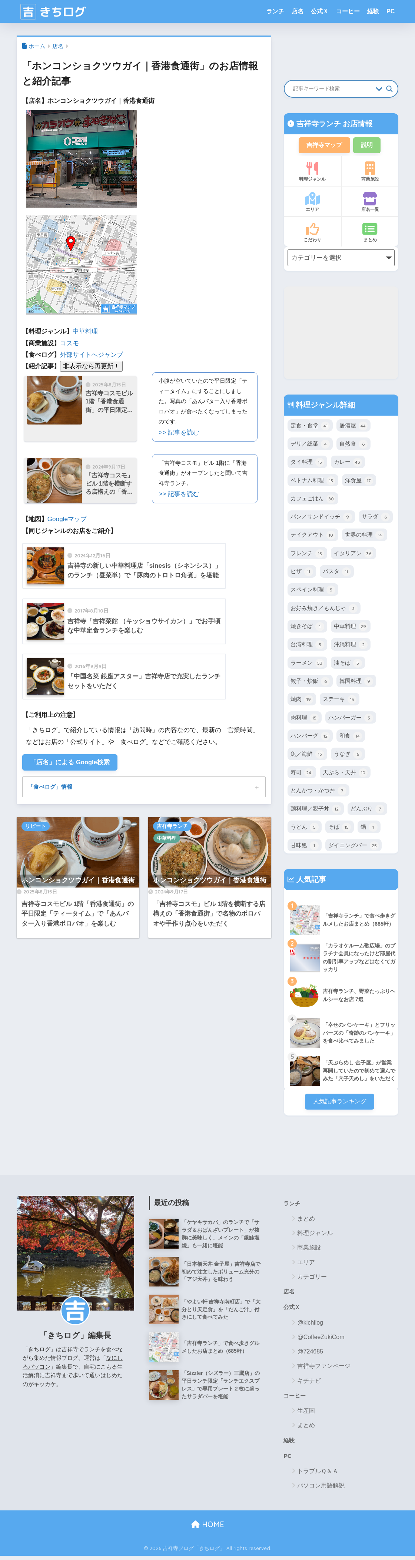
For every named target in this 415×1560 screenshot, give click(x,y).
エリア (312, 203)
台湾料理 (307, 645)
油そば (348, 664)
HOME (207, 1528)
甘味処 (304, 846)
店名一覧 (370, 203)
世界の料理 (364, 535)
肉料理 (304, 718)
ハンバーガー (350, 718)
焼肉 (301, 700)
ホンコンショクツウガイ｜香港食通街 (78, 881)
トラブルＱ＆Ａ (317, 1475)
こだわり (312, 233)
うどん (304, 827)
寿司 (301, 773)
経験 (373, 11)
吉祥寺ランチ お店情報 (333, 124)
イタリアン (353, 554)
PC (390, 11)
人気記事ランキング (339, 1102)
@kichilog (310, 1325)
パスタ (337, 572)
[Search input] (332, 89)
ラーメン (307, 664)
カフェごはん (312, 499)
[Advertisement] (341, 333)
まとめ (370, 233)
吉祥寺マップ (323, 145)
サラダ (376, 517)
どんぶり (367, 809)
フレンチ (307, 554)
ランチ (275, 11)
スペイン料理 (312, 590)
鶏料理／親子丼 (315, 809)
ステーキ (339, 700)
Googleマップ (67, 519)
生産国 (306, 1414)
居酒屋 (353, 426)
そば (339, 827)
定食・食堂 (310, 426)
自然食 (353, 444)
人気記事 (310, 880)
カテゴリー (312, 1279)
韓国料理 (356, 682)
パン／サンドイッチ (321, 517)
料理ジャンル (312, 172)
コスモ (69, 343)
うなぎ (348, 755)
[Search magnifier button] (389, 89)
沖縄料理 (351, 645)
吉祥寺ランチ (172, 827)
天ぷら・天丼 (345, 773)
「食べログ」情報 (51, 787)
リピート (35, 827)
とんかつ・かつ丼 (318, 791)
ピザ (301, 572)
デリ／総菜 (310, 444)
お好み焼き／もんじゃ (324, 609)
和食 (350, 736)
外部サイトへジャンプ (91, 354)
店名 (297, 11)
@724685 (310, 1354)
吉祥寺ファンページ (324, 1369)
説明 (368, 145)
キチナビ (309, 1383)
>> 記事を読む (179, 432)
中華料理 (85, 331)
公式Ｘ (320, 11)
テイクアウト (312, 535)
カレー (348, 463)
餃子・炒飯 (310, 682)
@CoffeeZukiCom (320, 1340)
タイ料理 (307, 463)
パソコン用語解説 (321, 1489)
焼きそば (307, 627)
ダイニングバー (353, 846)
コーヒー (348, 11)
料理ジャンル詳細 (324, 406)
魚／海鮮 (307, 755)
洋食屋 (359, 481)
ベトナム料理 (312, 481)
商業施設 (370, 172)
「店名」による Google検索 (70, 762)
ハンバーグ (310, 736)
